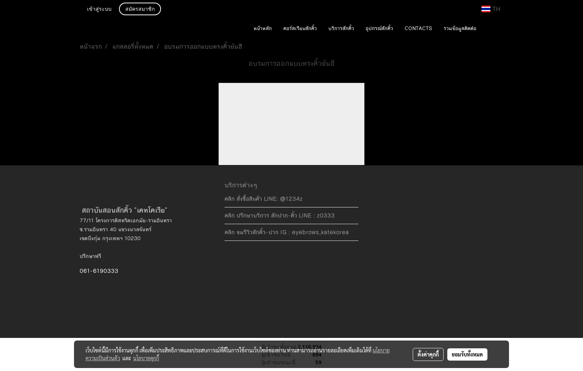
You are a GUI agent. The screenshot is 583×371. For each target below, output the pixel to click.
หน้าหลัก (263, 28)
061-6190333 (99, 271)
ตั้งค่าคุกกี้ (428, 354)
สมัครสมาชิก (140, 9)
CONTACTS (418, 28)
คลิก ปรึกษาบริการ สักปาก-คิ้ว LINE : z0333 (280, 215)
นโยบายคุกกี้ (146, 358)
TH (490, 9)
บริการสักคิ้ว (341, 28)
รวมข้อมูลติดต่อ (460, 28)
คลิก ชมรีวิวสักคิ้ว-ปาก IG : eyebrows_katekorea (287, 232)
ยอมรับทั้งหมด (467, 354)
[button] (493, 29)
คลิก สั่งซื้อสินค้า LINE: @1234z (264, 198)
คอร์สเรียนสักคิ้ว (300, 28)
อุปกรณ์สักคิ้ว (379, 28)
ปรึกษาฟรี (90, 256)
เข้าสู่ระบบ (99, 9)
